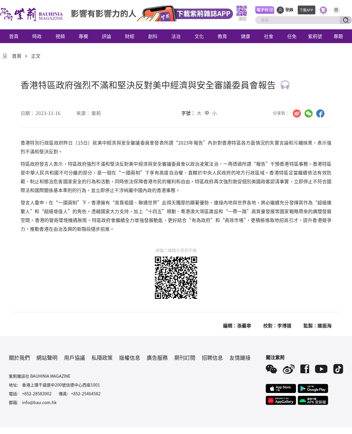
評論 (106, 36)
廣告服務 (157, 357)
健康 (245, 36)
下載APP (306, 9)
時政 (37, 36)
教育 (222, 36)
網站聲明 (46, 357)
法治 (176, 36)
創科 (153, 36)
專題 (338, 36)
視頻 (60, 36)
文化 (199, 36)
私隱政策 (102, 357)
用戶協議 (74, 357)
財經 (129, 36)
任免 (292, 36)
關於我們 (19, 357)
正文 (35, 56)
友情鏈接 (240, 357)
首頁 (13, 36)
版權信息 (129, 357)
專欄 (83, 36)
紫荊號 (315, 36)
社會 (268, 36)
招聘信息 (212, 357)
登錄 (289, 10)
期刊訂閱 (184, 357)
